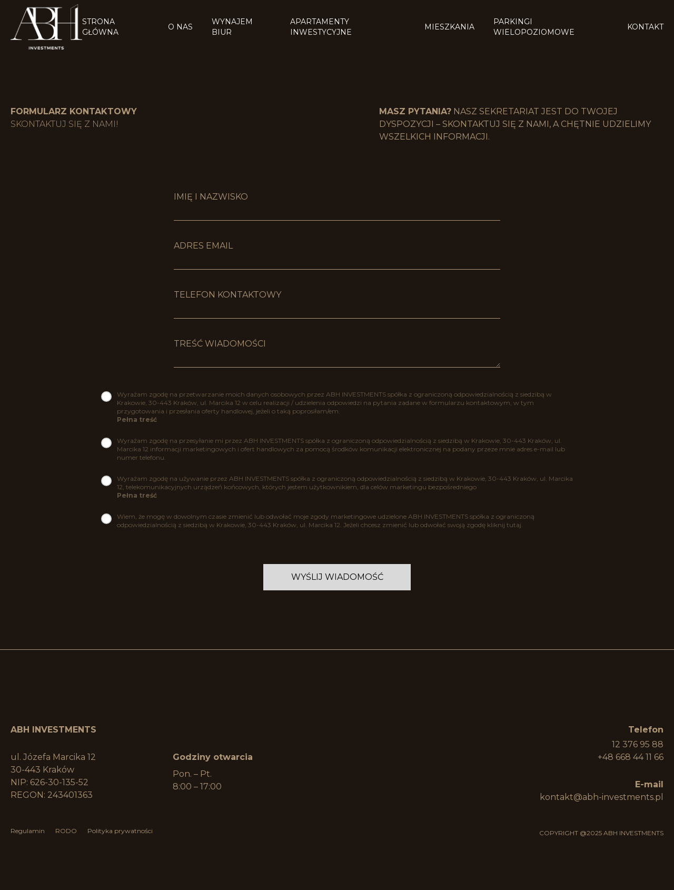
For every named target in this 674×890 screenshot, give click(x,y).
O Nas (180, 17)
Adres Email (203, 246)
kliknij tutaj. (505, 525)
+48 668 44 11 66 (630, 757)
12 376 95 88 (637, 744)
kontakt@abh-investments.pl (601, 797)
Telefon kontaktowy (227, 295)
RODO (66, 831)
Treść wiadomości (220, 344)
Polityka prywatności (120, 831)
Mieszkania (449, 17)
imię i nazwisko (211, 197)
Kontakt (645, 17)
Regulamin (28, 831)
